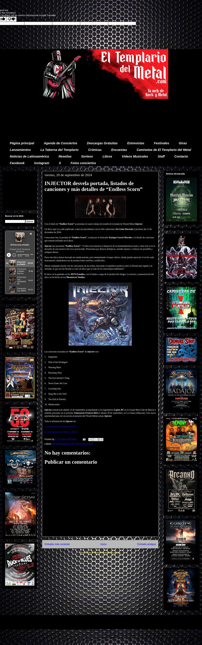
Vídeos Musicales (135, 156)
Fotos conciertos (83, 163)
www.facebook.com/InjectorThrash (60, 426)
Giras (183, 143)
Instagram (41, 163)
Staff (161, 156)
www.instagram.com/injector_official (61, 432)
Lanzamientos (20, 150)
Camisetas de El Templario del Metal (164, 150)
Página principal (22, 143)
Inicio (103, 544)
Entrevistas (135, 143)
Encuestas (119, 150)
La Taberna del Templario (59, 150)
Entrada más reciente (57, 544)
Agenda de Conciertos (60, 143)
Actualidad (57, 444)
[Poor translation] (11, 19)
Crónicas (95, 150)
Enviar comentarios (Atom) (107, 552)
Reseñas (65, 156)
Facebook (17, 163)
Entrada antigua (146, 544)
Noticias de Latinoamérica (29, 156)
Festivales (161, 143)
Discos (90, 444)
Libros (107, 156)
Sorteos (87, 156)
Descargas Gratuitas (102, 143)
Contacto (181, 156)
